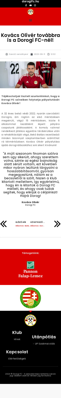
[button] (30, 20)
